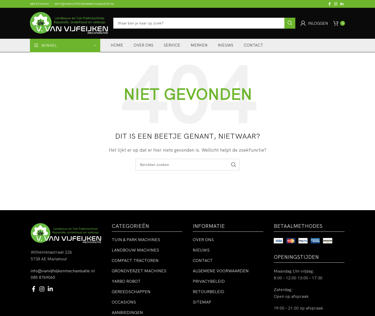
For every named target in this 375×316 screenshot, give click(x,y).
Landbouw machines (135, 250)
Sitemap (202, 302)
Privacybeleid (209, 281)
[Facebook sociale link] (329, 4)
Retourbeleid (208, 291)
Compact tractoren (135, 260)
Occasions (124, 302)
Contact (203, 260)
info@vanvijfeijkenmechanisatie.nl (63, 270)
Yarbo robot (126, 281)
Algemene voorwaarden (221, 271)
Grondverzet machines (139, 271)
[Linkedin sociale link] (342, 4)
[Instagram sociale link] (336, 4)
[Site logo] (69, 22)
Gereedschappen (131, 291)
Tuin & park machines (136, 239)
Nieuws (201, 250)
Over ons (203, 239)
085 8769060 (43, 277)
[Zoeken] (204, 23)
